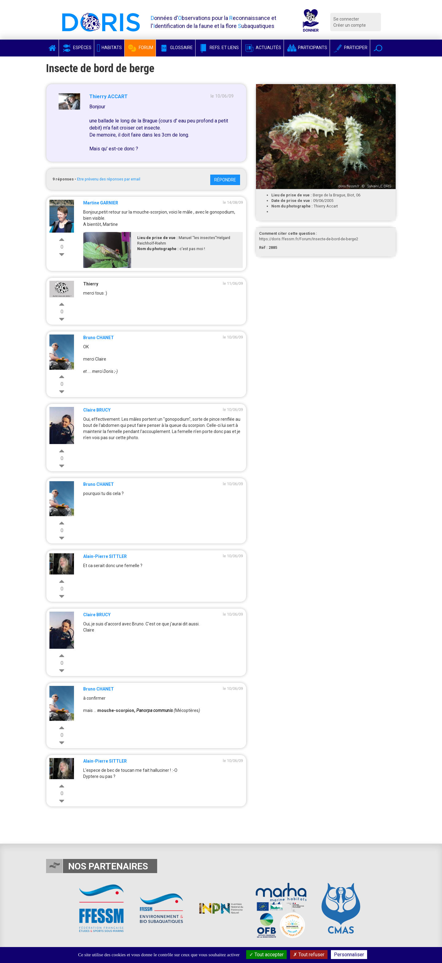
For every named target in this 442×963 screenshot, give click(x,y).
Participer (349, 47)
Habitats (109, 47)
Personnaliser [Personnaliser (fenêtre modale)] (349, 954)
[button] (378, 48)
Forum (140, 47)
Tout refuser (308, 954)
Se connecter (346, 19)
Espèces (76, 47)
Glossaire (175, 47)
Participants (306, 47)
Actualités (262, 47)
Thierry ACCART (108, 96)
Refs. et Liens (218, 47)
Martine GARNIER (100, 202)
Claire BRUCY (96, 410)
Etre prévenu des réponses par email (108, 179)
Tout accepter (266, 954)
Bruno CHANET (98, 337)
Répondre (225, 179)
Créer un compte (349, 25)
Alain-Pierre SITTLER (105, 556)
